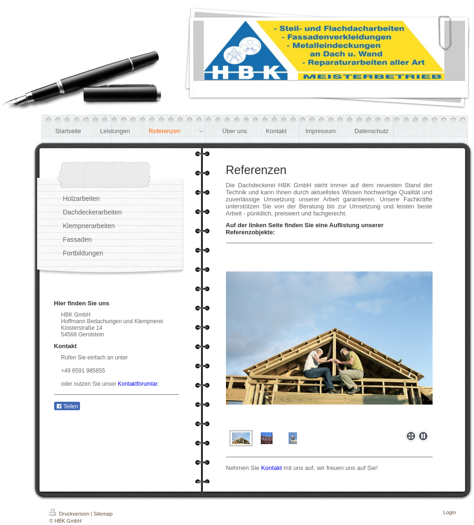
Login (449, 512)
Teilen (67, 406)
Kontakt (271, 467)
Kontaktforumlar (137, 384)
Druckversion (70, 514)
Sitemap (103, 514)
